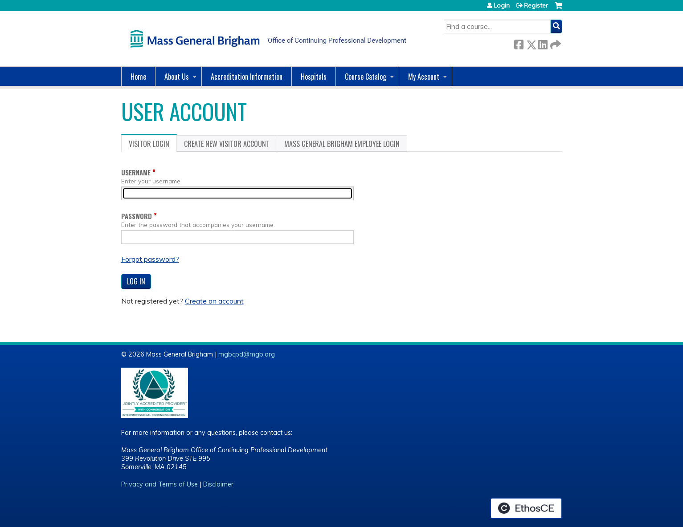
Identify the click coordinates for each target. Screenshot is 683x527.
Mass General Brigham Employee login (342, 143)
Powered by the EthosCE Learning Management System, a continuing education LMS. (526, 508)
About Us (176, 76)
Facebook (518, 43)
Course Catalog (365, 76)
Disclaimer (218, 484)
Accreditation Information (246, 76)
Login (502, 5)
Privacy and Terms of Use (159, 484)
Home (138, 76)
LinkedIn (542, 43)
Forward (554, 43)
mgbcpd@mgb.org (246, 354)
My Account (423, 76)
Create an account (214, 300)
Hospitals (314, 76)
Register (536, 5)
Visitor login (153, 145)
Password (136, 216)
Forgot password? (150, 259)
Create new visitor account (227, 143)
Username (136, 172)
